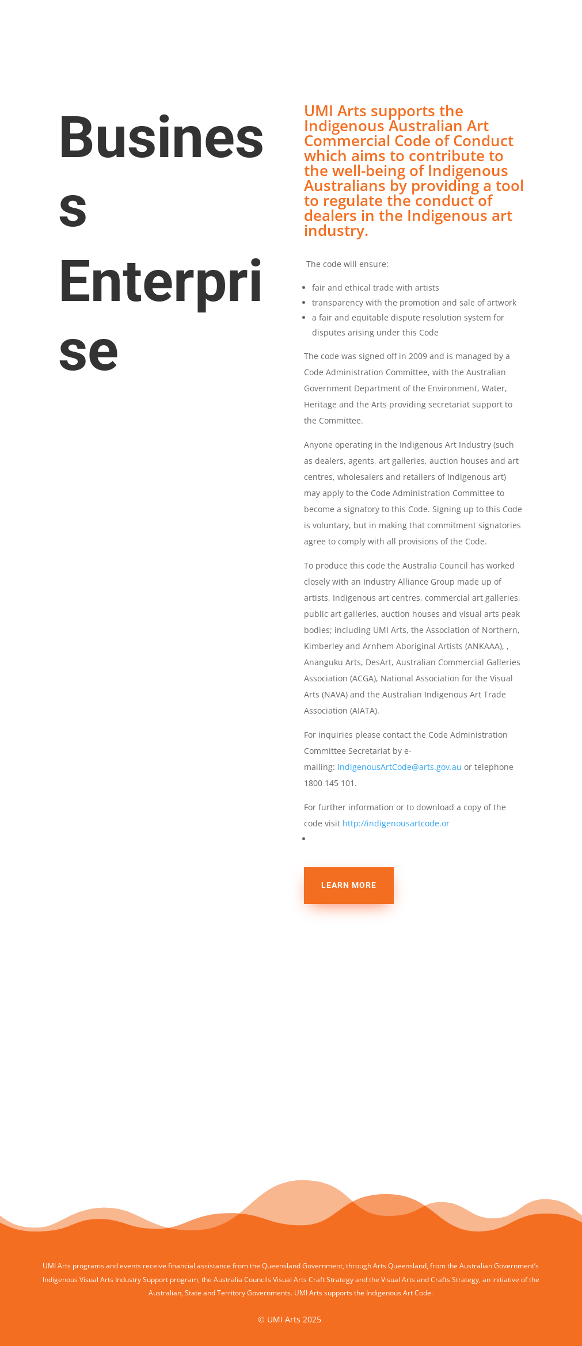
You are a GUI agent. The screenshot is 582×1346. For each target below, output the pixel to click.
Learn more (348, 885)
